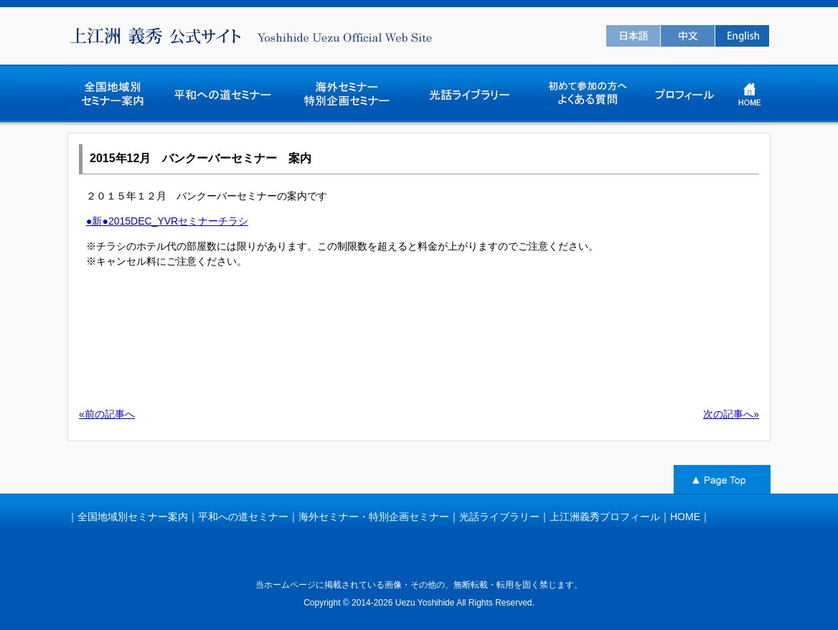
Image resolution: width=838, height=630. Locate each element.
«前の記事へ (107, 414)
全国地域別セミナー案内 (132, 516)
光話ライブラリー (499, 516)
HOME (685, 516)
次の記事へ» (731, 414)
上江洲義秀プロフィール (605, 516)
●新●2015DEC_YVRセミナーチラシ (167, 221)
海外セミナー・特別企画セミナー (373, 516)
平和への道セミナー (243, 516)
